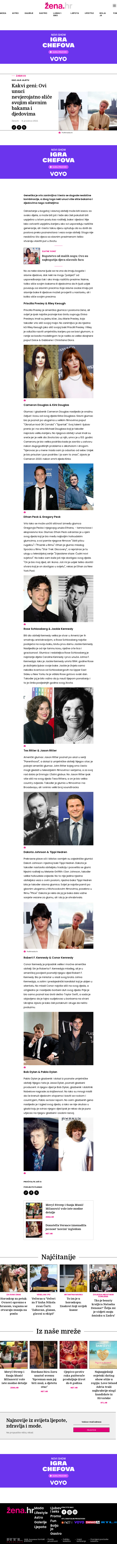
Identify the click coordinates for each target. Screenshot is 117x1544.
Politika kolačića (67, 1540)
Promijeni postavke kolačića (99, 1540)
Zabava (21, 75)
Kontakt (41, 1539)
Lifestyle (89, 13)
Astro (15, 13)
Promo (55, 1516)
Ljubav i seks (57, 14)
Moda (3, 13)
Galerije (29, 13)
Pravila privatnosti (53, 1540)
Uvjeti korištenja (81, 1540)
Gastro (43, 13)
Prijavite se (91, 1429)
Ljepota (75, 13)
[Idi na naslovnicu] (58, 8)
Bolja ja (103, 14)
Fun (115, 13)
